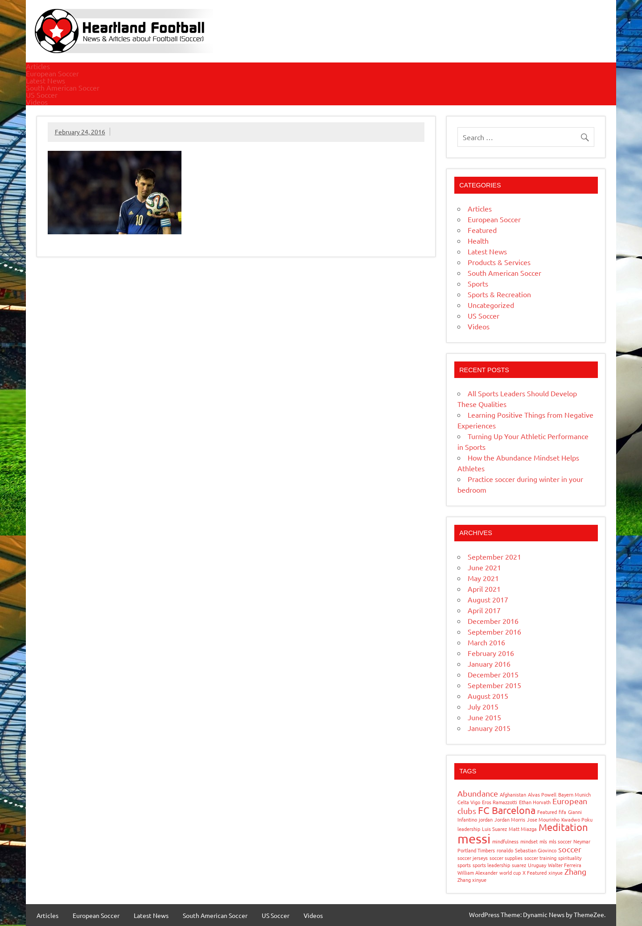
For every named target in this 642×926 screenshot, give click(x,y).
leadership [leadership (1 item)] (468, 828)
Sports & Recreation (499, 294)
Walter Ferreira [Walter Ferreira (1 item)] (564, 864)
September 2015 (494, 685)
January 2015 (489, 727)
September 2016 (494, 631)
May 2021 (483, 577)
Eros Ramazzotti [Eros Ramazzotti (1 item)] (499, 802)
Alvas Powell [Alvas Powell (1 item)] (542, 794)
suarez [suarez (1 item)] (519, 864)
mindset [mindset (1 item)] (529, 841)
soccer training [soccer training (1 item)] (540, 857)
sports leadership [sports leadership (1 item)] (491, 864)
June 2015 (484, 717)
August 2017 (488, 599)
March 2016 (486, 642)
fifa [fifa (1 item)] (562, 811)
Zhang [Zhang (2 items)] (575, 871)
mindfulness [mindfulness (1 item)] (505, 841)
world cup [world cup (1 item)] (510, 872)
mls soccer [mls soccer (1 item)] (560, 841)
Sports (478, 283)
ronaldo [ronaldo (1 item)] (505, 850)
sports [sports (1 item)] (464, 864)
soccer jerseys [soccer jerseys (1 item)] (472, 857)
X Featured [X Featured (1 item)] (535, 872)
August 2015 (488, 695)
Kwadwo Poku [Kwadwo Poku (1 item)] (577, 819)
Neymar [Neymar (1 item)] (581, 841)
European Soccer (52, 73)
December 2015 (493, 674)
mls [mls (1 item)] (543, 841)
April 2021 (484, 588)
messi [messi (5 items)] (473, 838)
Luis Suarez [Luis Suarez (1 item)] (494, 828)
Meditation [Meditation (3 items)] (563, 827)
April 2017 (484, 610)
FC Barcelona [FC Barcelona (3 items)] (506, 810)
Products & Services (499, 261)
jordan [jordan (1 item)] (486, 819)
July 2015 (483, 706)
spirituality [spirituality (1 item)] (569, 857)
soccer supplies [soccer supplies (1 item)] (506, 857)
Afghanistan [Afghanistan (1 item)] (513, 794)
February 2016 (491, 652)
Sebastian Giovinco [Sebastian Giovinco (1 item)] (535, 850)
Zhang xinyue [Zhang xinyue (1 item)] (471, 879)
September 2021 (494, 556)
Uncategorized (491, 304)
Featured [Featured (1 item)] (547, 811)
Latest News (45, 80)
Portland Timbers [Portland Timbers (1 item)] (476, 850)
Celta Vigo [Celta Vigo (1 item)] (468, 802)
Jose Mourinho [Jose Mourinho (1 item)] (543, 819)
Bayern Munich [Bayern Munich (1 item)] (574, 794)
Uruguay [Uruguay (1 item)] (537, 864)
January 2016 (489, 663)
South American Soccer (62, 87)
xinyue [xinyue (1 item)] (555, 872)
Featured (482, 229)
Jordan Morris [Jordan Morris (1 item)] (509, 819)
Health (478, 240)
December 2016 (493, 620)
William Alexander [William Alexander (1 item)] (477, 872)
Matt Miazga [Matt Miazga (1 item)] (523, 828)
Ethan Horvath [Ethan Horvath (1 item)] (535, 802)
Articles (38, 66)
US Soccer (42, 94)
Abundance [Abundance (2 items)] (477, 793)
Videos (37, 101)
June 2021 (484, 567)
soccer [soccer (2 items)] (569, 849)
